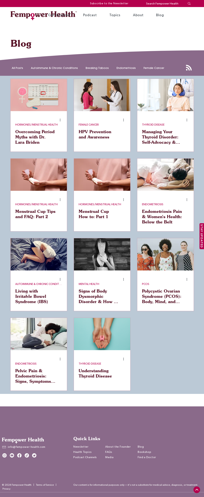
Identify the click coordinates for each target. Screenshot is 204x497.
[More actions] (61, 120)
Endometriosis (126, 68)
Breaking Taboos (97, 68)
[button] (59, 15)
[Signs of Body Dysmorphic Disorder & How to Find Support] (102, 254)
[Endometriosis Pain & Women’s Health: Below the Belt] (165, 175)
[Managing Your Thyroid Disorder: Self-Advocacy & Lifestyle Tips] (165, 95)
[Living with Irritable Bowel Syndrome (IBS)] (39, 254)
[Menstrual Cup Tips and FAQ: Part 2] (39, 175)
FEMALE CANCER (89, 124)
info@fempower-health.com (26, 447)
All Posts (17, 68)
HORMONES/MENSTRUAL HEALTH (36, 124)
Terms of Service (45, 485)
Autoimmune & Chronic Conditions (54, 68)
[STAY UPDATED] (202, 236)
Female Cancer (154, 68)
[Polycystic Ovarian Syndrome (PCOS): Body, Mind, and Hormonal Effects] (165, 254)
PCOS (145, 284)
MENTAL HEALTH (89, 284)
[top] (196, 489)
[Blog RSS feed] (189, 68)
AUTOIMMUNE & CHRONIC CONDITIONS (38, 284)
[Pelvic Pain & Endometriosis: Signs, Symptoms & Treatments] (39, 334)
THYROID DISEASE (153, 124)
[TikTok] (27, 455)
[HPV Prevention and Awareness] (102, 95)
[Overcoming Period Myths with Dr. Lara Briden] (39, 95)
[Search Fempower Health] (163, 3)
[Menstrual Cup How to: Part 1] (102, 175)
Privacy (6, 489)
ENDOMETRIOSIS (152, 204)
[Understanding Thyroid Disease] (102, 334)
